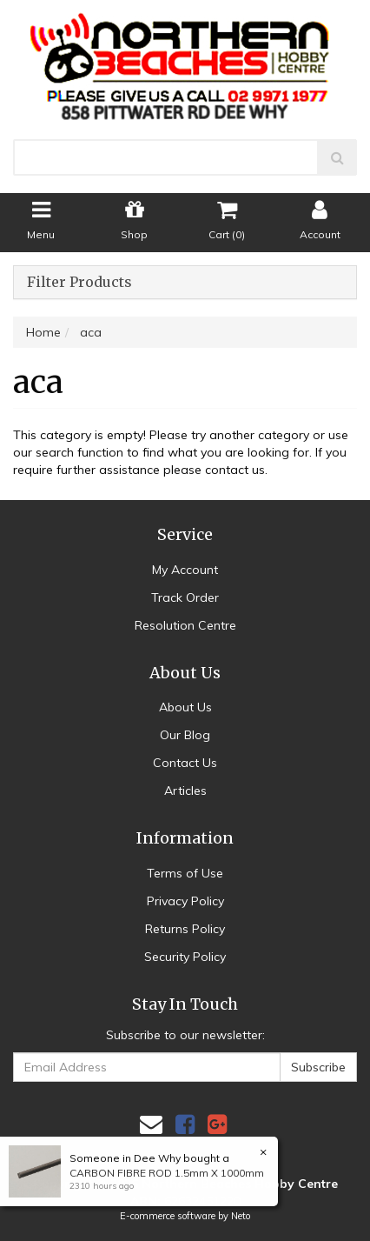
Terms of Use (185, 873)
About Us (185, 707)
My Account (185, 569)
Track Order (185, 597)
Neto (240, 1216)
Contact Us (185, 763)
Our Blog (185, 735)
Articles (185, 790)
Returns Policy (185, 929)
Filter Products (79, 282)
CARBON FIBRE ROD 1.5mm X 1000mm (166, 1172)
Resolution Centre (185, 625)
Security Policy (185, 956)
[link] (185, 1124)
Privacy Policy (185, 901)
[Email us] (151, 1124)
